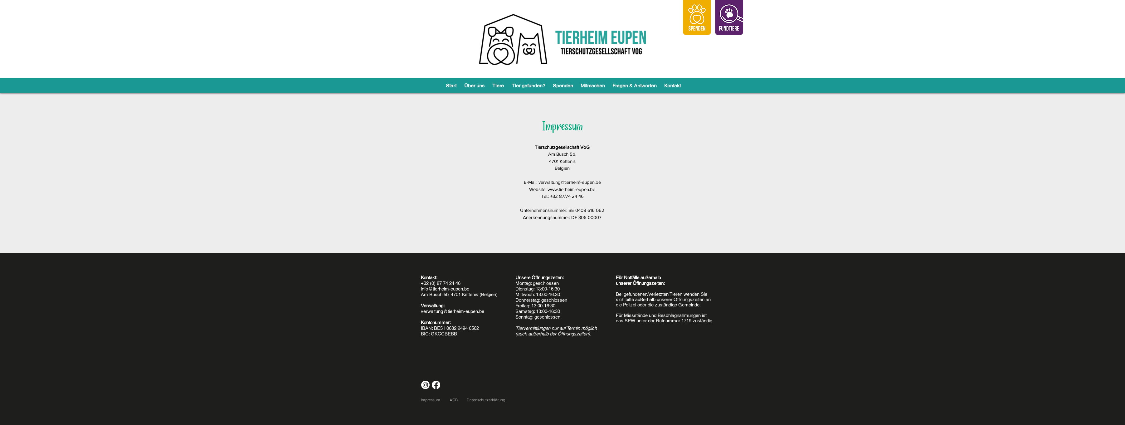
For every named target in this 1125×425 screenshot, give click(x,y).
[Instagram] (425, 385)
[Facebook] (436, 385)
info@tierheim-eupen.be (445, 288)
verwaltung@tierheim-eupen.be (569, 182)
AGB (454, 400)
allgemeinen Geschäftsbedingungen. (312, 2)
